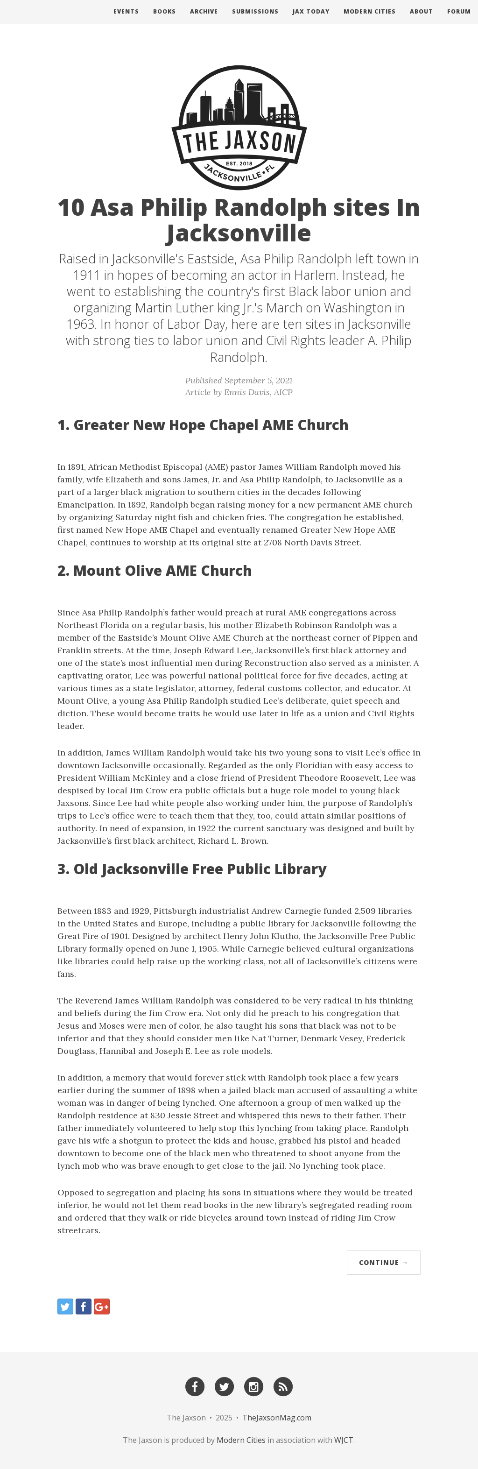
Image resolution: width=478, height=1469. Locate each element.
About (421, 21)
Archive (204, 21)
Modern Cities (370, 21)
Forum (459, 21)
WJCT (343, 1440)
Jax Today (311, 21)
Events (126, 21)
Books (164, 21)
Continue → (383, 1262)
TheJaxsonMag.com (276, 1417)
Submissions (255, 21)
